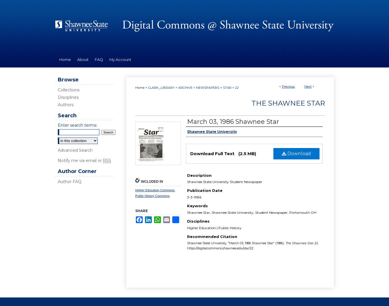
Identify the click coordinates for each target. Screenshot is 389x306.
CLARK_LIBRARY (161, 88)
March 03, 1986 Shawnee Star (233, 122)
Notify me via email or (84, 160)
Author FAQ (69, 181)
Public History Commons (152, 196)
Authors (65, 104)
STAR (227, 88)
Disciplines (68, 97)
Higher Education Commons (155, 190)
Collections (68, 90)
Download (296, 153)
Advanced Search (75, 150)
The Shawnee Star (288, 103)
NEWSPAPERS (207, 88)
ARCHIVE (185, 88)
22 (237, 88)
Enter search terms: (77, 125)
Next (308, 87)
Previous (288, 87)
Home (139, 88)
